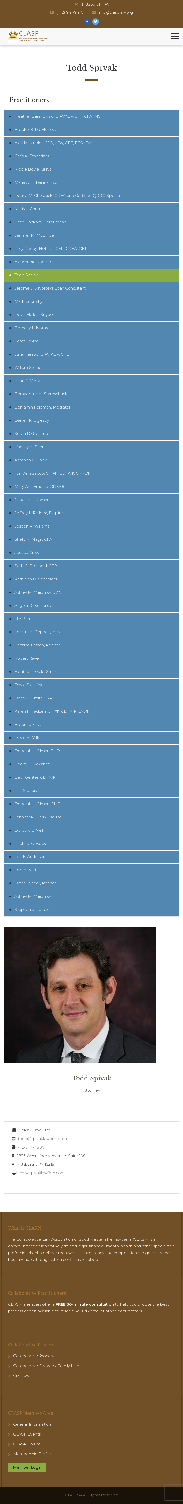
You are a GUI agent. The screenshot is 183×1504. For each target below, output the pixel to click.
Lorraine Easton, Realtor (37, 645)
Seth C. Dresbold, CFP (35, 565)
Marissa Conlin (27, 208)
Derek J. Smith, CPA (33, 697)
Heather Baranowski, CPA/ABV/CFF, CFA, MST (58, 116)
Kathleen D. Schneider (35, 579)
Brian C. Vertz (27, 380)
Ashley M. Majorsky (32, 896)
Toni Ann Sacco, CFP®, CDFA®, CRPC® (52, 473)
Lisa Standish (26, 790)
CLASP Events (27, 1434)
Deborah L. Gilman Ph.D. (37, 750)
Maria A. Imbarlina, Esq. (36, 182)
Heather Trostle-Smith (35, 671)
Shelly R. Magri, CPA (33, 539)
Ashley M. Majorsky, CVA (37, 592)
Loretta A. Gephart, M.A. (37, 631)
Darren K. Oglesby (31, 420)
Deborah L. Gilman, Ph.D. (37, 803)
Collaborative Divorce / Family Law (46, 1365)
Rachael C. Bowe (30, 843)
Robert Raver (27, 658)
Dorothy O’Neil (28, 830)
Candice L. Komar (31, 499)
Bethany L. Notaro (32, 327)
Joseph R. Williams (31, 526)
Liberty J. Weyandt (32, 764)
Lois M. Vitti (25, 869)
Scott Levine (26, 341)
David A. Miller (28, 737)
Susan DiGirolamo (31, 433)
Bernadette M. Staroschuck (41, 393)
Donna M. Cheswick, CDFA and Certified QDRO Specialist (69, 195)
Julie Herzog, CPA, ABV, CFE (41, 354)
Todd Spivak (26, 274)
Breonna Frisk (27, 724)
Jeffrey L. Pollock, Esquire (38, 512)
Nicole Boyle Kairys (32, 169)
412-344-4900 (31, 1147)
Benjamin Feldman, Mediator (42, 407)
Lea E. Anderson (30, 856)
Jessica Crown (28, 552)
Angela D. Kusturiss (32, 605)
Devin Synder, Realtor (35, 883)
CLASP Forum (26, 1444)
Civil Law (21, 1375)
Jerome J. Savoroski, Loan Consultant (50, 288)
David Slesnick (28, 684)
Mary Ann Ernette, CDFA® (39, 486)
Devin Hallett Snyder (34, 314)
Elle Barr (22, 618)
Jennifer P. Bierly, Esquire (38, 816)
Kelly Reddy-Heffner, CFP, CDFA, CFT (50, 248)
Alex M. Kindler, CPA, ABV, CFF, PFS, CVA (53, 142)
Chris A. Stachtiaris (31, 155)
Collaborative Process (33, 1355)
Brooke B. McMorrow (35, 129)
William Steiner (28, 367)
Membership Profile (32, 1453)
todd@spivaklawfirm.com (42, 1138)
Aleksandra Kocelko (33, 261)
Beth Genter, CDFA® (34, 777)
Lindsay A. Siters (29, 446)
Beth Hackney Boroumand (40, 222)
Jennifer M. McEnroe (34, 235)
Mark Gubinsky (28, 301)
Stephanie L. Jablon (33, 909)
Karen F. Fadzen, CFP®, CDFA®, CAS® (51, 711)
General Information (32, 1424)
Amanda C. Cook (30, 460)
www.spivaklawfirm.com (42, 1172)
